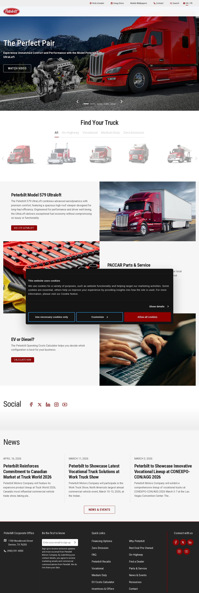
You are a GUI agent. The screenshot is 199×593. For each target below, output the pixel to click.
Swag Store (117, 3)
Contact (158, 3)
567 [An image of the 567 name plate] (100, 169)
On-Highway (70, 132)
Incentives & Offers (151, 547)
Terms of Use (9, 588)
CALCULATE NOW (22, 359)
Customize (99, 316)
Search (174, 3)
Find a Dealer (97, 3)
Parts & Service (124, 547)
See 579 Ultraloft (24, 228)
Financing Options (150, 553)
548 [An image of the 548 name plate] (179, 169)
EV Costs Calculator (151, 541)
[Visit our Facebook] (31, 404)
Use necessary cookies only (51, 316)
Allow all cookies (147, 316)
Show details (157, 306)
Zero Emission (133, 132)
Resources (146, 559)
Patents (36, 588)
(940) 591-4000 (13, 551)
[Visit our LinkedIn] (53, 404)
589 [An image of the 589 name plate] (60, 169)
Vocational (90, 132)
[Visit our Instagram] (64, 404)
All (56, 132)
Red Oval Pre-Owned (127, 559)
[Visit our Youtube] (75, 404)
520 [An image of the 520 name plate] (139, 169)
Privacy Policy (24, 588)
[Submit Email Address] (75, 542)
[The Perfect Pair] (99, 55)
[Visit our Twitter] (42, 404)
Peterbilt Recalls (125, 566)
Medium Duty (110, 132)
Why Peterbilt (98, 541)
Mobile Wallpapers (138, 3)
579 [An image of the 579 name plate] (20, 169)
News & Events (124, 553)
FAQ (94, 566)
